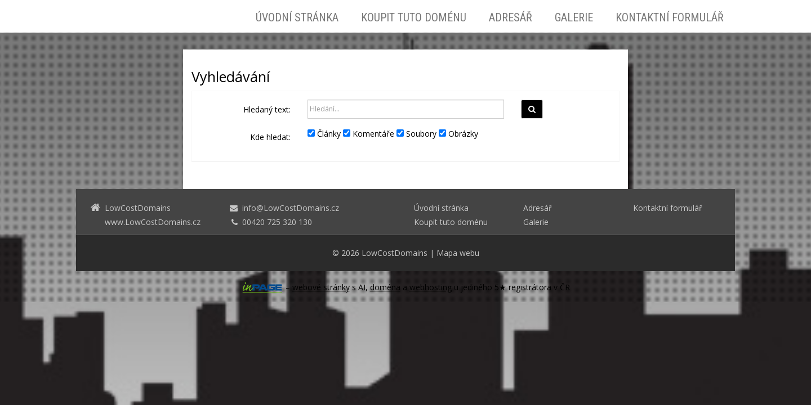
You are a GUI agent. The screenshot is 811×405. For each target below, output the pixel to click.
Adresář (510, 17)
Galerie (574, 17)
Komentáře (368, 133)
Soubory (416, 133)
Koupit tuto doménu (413, 17)
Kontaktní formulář (670, 17)
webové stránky (321, 287)
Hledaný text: (267, 109)
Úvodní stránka (297, 17)
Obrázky (458, 133)
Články (324, 133)
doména (385, 287)
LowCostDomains (394, 253)
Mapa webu (457, 253)
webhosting (430, 287)
